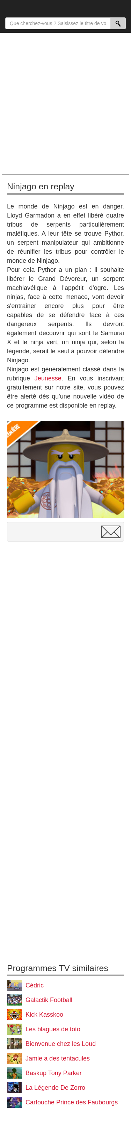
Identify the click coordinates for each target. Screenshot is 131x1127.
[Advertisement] (65, 103)
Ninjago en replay (40, 186)
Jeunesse (48, 378)
